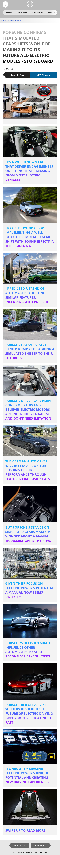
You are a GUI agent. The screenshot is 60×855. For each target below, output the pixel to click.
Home (4, 21)
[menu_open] (5, 4)
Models (52, 12)
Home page (38, 845)
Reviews (22, 12)
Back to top (19, 845)
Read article (17, 74)
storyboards (14, 21)
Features (37, 12)
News (9, 12)
